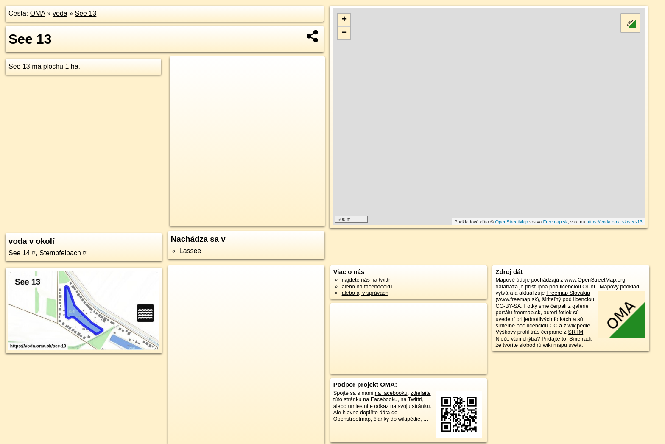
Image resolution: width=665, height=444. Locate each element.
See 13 (86, 13)
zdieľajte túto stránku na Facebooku (382, 396)
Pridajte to (554, 338)
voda (60, 13)
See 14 (19, 253)
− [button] (344, 33)
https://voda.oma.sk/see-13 (615, 221)
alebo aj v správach (365, 293)
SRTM (575, 332)
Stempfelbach (60, 253)
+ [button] (344, 20)
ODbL (589, 286)
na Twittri (411, 399)
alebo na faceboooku (367, 286)
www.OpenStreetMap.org (594, 279)
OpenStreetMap (511, 221)
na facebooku (391, 393)
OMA (37, 13)
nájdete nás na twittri (366, 279)
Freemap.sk (555, 221)
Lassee (190, 250)
